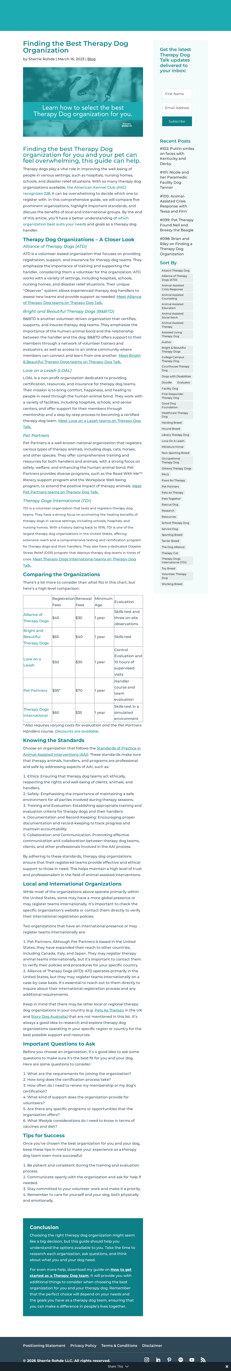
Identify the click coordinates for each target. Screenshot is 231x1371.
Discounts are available (76, 731)
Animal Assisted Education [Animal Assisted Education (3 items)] (172, 306)
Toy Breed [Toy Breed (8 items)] (168, 568)
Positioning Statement (44, 1346)
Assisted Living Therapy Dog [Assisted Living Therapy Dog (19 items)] (172, 334)
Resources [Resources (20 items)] (169, 516)
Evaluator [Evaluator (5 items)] (183, 382)
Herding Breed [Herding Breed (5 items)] (172, 422)
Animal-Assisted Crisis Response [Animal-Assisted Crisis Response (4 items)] (173, 287)
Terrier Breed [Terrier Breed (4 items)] (170, 541)
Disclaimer (152, 1346)
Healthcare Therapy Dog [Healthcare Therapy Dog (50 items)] (175, 414)
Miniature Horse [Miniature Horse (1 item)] (172, 446)
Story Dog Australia (49, 1016)
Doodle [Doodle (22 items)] (167, 382)
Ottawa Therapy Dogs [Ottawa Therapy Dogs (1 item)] (176, 468)
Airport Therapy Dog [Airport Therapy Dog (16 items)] (175, 270)
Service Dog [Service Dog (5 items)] (170, 529)
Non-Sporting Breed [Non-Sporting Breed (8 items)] (175, 453)
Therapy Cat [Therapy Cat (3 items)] (170, 553)
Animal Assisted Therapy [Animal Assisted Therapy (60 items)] (172, 324)
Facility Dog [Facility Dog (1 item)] (170, 388)
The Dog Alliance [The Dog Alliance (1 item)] (173, 547)
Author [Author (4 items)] (166, 342)
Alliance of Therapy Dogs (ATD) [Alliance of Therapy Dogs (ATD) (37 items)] (174, 277)
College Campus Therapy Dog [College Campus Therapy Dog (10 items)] (173, 359)
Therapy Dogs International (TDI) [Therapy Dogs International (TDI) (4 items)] (174, 560)
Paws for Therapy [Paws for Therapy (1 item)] (173, 480)
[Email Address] (177, 107)
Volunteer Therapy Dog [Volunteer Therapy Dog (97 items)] (174, 576)
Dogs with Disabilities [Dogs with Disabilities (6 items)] (176, 376)
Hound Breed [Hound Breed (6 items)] (171, 428)
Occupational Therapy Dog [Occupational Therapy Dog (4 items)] (171, 460)
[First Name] (177, 93)
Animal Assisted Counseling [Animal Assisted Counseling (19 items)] (172, 296)
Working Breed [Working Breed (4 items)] (172, 584)
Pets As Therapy (109, 1010)
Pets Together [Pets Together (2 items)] (171, 498)
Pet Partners (35, 690)
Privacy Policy (83, 1346)
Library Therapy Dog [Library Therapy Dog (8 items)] (175, 434)
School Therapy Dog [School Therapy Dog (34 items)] (175, 522)
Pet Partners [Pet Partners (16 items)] (170, 486)
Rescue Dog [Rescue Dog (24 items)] (170, 504)
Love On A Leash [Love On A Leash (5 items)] (173, 441)
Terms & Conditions (119, 1346)
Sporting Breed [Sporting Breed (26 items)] (172, 534)
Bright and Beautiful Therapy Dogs (36, 637)
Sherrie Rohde (41, 59)
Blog (91, 59)
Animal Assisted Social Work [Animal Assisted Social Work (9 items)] (172, 315)
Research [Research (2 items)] (168, 510)
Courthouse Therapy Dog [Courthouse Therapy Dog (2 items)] (175, 368)
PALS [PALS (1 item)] (165, 474)
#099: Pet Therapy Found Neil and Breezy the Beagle (177, 225)
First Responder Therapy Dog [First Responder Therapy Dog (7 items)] (172, 395)
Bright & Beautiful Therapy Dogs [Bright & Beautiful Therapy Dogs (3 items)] (174, 349)
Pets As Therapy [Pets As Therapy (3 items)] (172, 492)
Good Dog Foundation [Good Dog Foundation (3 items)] (170, 405)
